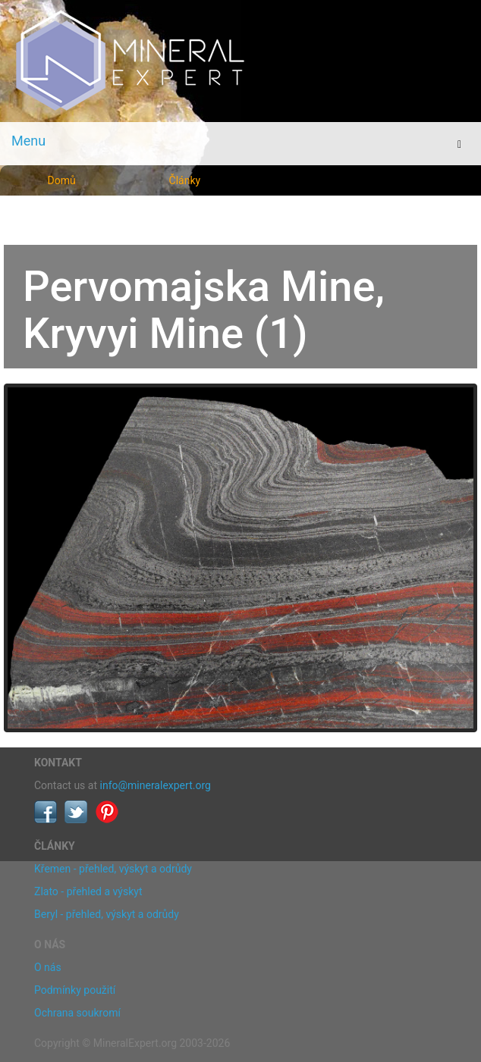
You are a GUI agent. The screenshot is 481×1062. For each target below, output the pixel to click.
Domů (62, 180)
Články (185, 180)
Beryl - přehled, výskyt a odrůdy (106, 914)
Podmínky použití (74, 990)
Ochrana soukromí (77, 1013)
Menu (28, 141)
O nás (47, 967)
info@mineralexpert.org (155, 785)
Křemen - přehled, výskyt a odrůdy (113, 869)
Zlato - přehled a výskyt (88, 891)
